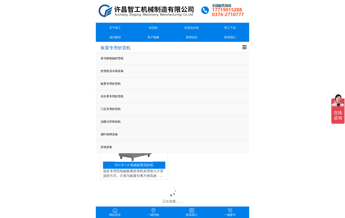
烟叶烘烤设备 (109, 134)
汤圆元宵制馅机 (111, 121)
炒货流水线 (191, 27)
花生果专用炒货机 (112, 96)
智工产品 (230, 27)
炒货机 (153, 27)
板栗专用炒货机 (111, 83)
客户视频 (153, 37)
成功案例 (115, 37)
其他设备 (106, 147)
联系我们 (230, 37)
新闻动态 (191, 37)
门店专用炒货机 (111, 109)
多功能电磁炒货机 (112, 58)
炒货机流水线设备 (112, 71)
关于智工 (115, 27)
